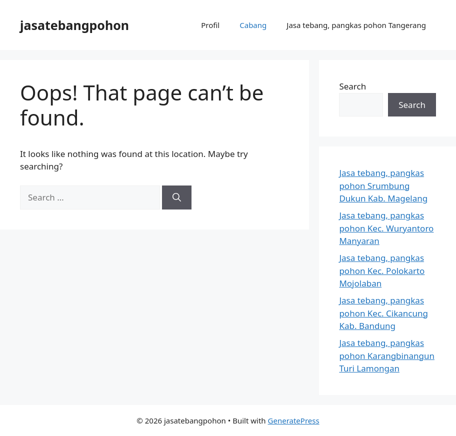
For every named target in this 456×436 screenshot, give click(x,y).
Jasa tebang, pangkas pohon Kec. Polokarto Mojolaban (381, 270)
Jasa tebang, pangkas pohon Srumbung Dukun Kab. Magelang (383, 185)
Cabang (253, 25)
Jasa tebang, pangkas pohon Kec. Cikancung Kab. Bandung (383, 313)
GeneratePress (294, 421)
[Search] (177, 198)
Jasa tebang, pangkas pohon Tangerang (356, 25)
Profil (210, 25)
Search (352, 86)
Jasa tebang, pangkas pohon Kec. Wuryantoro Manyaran (386, 228)
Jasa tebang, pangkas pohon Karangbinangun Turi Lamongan (386, 355)
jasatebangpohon (74, 25)
